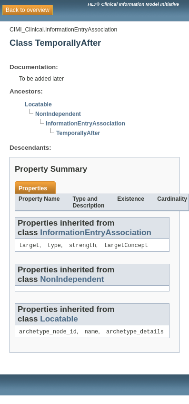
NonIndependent (58, 114)
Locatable (38, 104)
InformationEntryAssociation (85, 123)
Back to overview (28, 10)
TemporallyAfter (78, 133)
